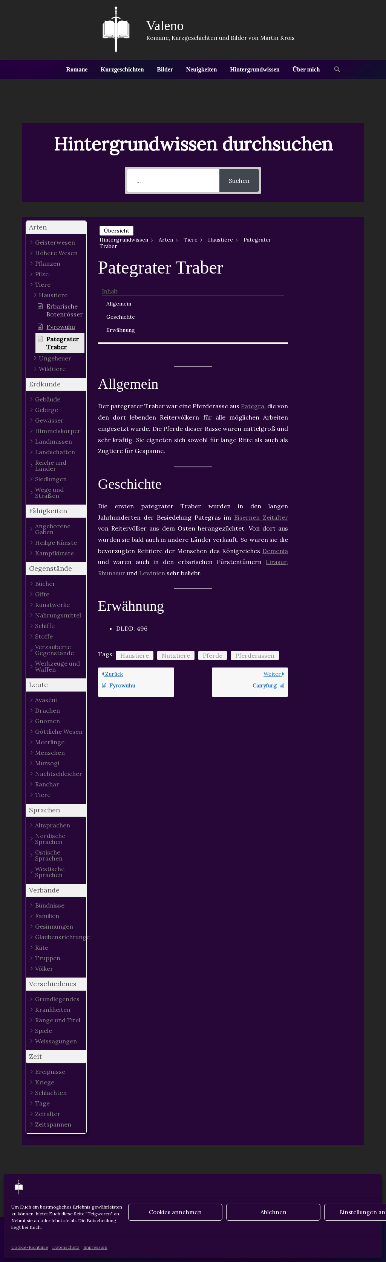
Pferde (212, 580)
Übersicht (116, 230)
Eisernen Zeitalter (261, 442)
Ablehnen (273, 1212)
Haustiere (134, 580)
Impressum (95, 1247)
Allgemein (321, 240)
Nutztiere (176, 580)
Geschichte (323, 253)
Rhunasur (111, 498)
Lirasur (276, 487)
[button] (334, 70)
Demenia (275, 475)
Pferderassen (254, 580)
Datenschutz (66, 1247)
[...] (173, 180)
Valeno (165, 25)
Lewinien (152, 498)
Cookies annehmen (175, 1212)
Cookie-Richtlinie (29, 1247)
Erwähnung (323, 266)
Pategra (252, 331)
